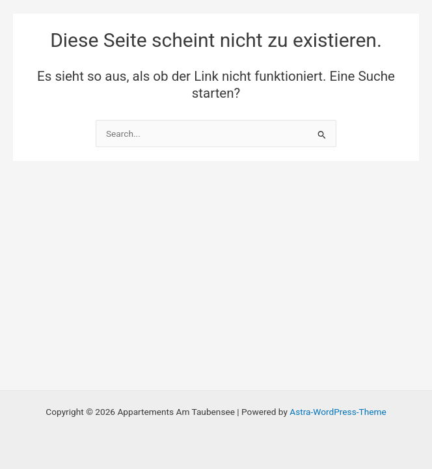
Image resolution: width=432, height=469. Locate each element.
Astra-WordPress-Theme (338, 411)
